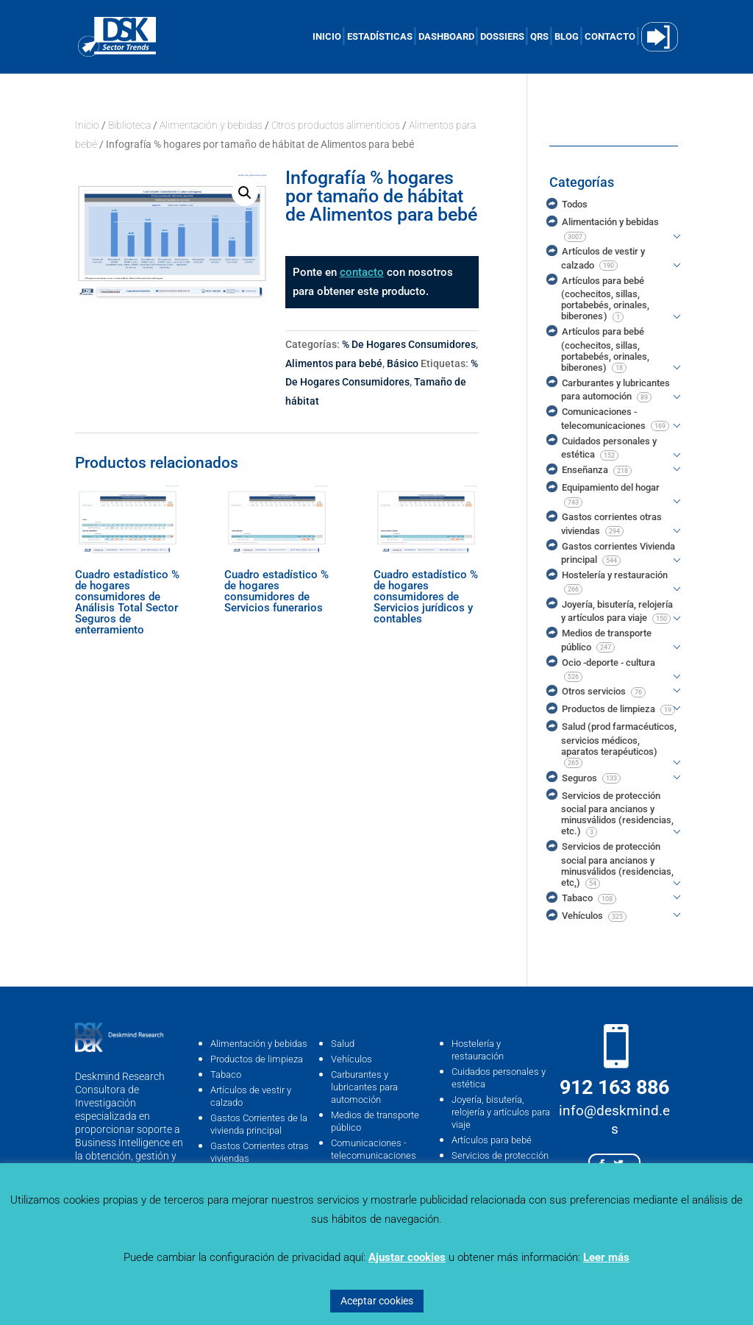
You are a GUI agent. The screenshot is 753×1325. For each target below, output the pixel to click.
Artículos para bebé (492, 1139)
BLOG (566, 37)
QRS (539, 37)
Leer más (606, 1257)
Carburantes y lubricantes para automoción (364, 1087)
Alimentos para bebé (333, 363)
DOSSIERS (502, 37)
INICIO (327, 37)
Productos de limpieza (256, 1059)
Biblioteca (129, 125)
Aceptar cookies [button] (376, 1301)
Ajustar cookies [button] (407, 1257)
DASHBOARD (446, 37)
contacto (362, 272)
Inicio (87, 125)
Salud (342, 1043)
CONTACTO (610, 37)
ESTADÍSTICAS (380, 37)
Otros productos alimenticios (335, 125)
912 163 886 (614, 1087)
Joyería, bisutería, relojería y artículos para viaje (501, 1112)
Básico (402, 363)
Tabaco (225, 1074)
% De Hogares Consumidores (409, 344)
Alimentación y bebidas (211, 125)
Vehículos (351, 1059)
